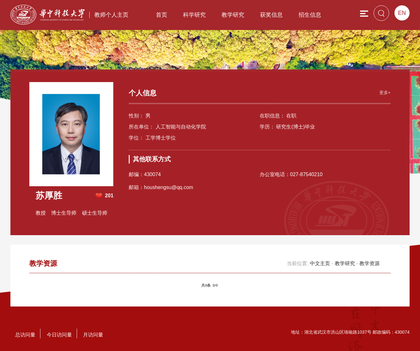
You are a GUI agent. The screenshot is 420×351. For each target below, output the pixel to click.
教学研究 (233, 15)
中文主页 (320, 263)
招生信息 (310, 15)
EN (402, 13)
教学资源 (369, 263)
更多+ (385, 92)
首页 (161, 15)
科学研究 (194, 15)
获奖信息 (271, 15)
